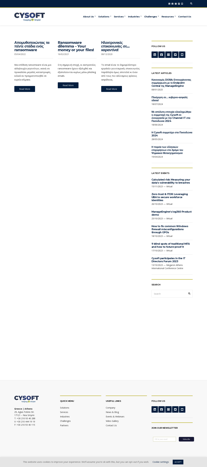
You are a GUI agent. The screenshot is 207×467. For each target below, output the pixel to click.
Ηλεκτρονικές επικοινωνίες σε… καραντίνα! (115, 46)
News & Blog (112, 412)
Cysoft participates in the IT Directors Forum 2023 (168, 260)
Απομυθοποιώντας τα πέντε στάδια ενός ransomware (31, 46)
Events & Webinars (115, 416)
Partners (64, 425)
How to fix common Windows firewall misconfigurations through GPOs (170, 229)
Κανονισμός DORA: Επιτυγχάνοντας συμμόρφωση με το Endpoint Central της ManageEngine (171, 82)
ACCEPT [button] (178, 462)
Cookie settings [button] (161, 461)
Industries (134, 16)
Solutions (103, 16)
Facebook (172, 4)
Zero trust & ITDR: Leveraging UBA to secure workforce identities (170, 197)
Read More (24, 89)
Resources (168, 16)
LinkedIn (169, 4)
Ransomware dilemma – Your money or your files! (76, 46)
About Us (88, 16)
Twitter (179, 4)
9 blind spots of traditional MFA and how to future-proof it (171, 245)
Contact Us (184, 16)
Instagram (176, 4)
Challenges (150, 16)
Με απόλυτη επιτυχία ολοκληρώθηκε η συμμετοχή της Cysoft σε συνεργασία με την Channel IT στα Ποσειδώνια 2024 (171, 116)
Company (110, 407)
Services (119, 16)
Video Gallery (112, 421)
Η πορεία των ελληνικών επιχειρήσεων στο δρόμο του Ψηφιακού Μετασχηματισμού (167, 150)
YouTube (182, 4)
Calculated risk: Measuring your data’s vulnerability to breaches (171, 181)
